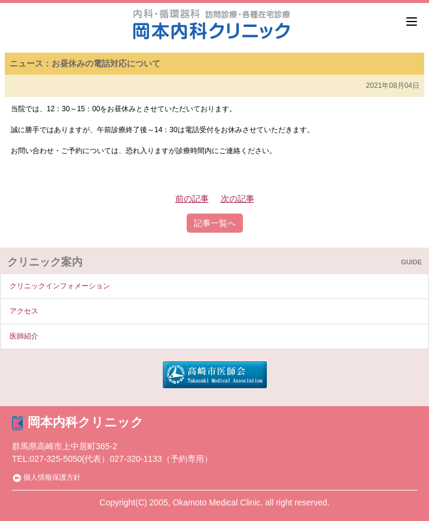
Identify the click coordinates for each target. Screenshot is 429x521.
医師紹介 (24, 336)
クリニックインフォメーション (60, 286)
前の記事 (192, 198)
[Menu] (411, 21)
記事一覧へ (215, 223)
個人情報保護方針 (46, 477)
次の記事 (237, 198)
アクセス (24, 311)
